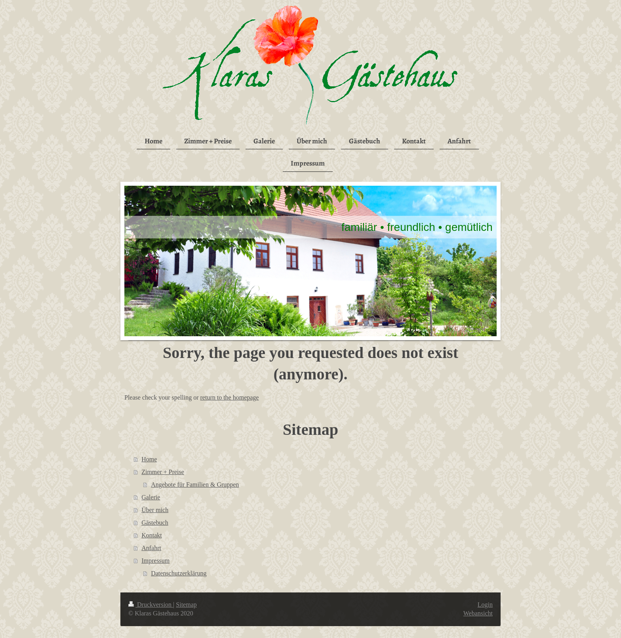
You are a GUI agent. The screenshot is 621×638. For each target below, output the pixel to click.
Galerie (150, 497)
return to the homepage (229, 397)
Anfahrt (151, 548)
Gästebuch (154, 522)
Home (149, 459)
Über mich (154, 510)
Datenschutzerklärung (178, 573)
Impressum (155, 560)
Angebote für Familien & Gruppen (195, 484)
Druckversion (150, 604)
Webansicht (478, 613)
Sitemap (186, 604)
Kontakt (151, 535)
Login (485, 604)
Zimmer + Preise (162, 472)
